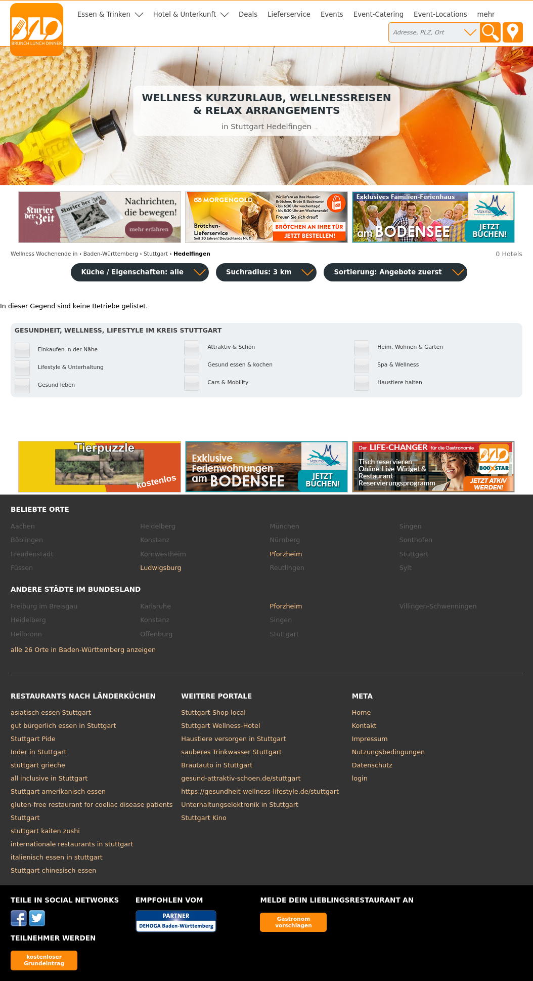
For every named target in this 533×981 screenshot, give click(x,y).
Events (332, 14)
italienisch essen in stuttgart (57, 857)
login (360, 778)
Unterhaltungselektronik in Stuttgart (239, 804)
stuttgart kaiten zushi (45, 831)
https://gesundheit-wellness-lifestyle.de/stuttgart (260, 791)
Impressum (370, 739)
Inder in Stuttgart (38, 752)
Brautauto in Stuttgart (216, 765)
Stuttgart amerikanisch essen (58, 791)
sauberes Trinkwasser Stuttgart (231, 752)
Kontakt (364, 725)
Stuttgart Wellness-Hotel (220, 725)
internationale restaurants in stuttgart (72, 844)
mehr (486, 14)
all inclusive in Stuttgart (49, 778)
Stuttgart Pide (33, 739)
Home (361, 712)
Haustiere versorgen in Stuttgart (233, 739)
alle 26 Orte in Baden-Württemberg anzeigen (83, 649)
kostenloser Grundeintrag (44, 960)
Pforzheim (286, 554)
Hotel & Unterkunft (184, 14)
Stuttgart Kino (203, 818)
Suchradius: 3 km (258, 272)
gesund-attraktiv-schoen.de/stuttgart (240, 778)
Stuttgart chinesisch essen (53, 870)
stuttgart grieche (38, 765)
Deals (248, 14)
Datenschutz (372, 765)
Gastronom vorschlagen (293, 922)
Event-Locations (440, 14)
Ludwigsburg (160, 567)
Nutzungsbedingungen (388, 752)
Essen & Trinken (103, 14)
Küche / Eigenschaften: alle (132, 272)
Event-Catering (378, 14)
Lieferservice (289, 14)
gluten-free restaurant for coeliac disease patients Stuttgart (91, 811)
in (44, 254)
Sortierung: (387, 272)
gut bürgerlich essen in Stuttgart (63, 725)
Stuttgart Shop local (213, 712)
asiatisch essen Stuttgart (51, 712)
